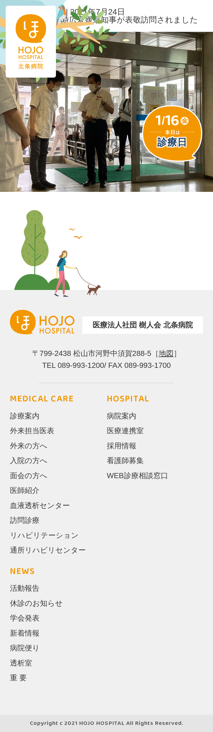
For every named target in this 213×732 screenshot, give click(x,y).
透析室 (21, 663)
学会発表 (24, 618)
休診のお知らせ (36, 603)
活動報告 (24, 588)
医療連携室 (125, 430)
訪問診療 (24, 520)
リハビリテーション (44, 535)
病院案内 (121, 416)
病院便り (25, 648)
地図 (166, 353)
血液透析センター (40, 505)
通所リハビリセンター (48, 550)
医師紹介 (24, 490)
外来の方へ (28, 445)
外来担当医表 (32, 430)
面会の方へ (28, 475)
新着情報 (24, 633)
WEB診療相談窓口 (137, 475)
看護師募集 (125, 460)
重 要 (18, 677)
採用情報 (121, 445)
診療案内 (24, 416)
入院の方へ (28, 460)
